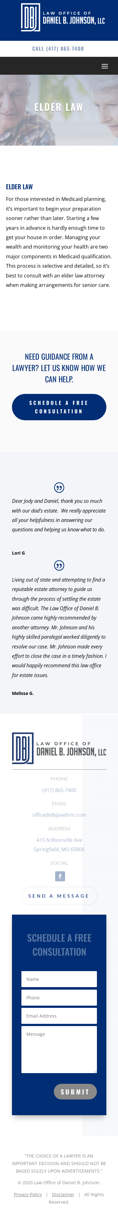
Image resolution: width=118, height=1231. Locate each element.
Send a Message (59, 896)
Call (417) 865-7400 (58, 48)
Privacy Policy (28, 1194)
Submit (75, 1091)
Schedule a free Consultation (59, 407)
